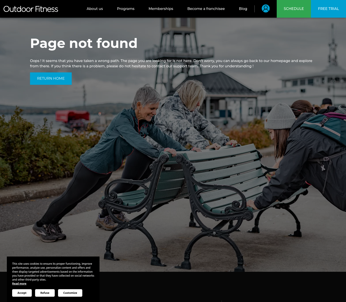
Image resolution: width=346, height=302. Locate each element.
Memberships (161, 9)
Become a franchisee (206, 9)
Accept (21, 293)
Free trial (328, 9)
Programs (125, 9)
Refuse (44, 293)
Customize (70, 293)
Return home (51, 78)
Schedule (294, 9)
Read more (19, 283)
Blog (243, 9)
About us (95, 9)
